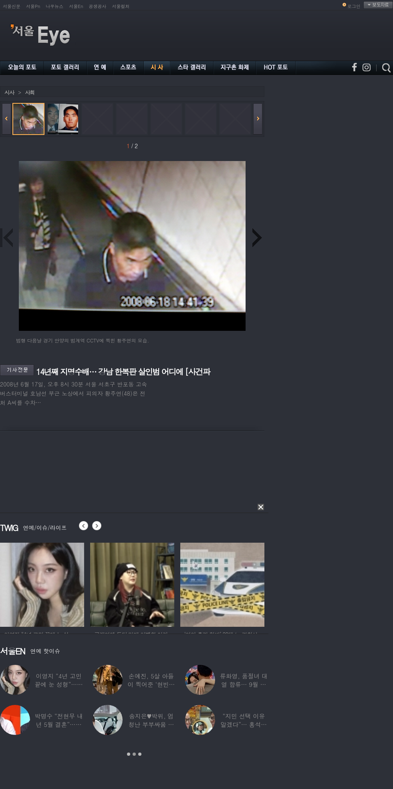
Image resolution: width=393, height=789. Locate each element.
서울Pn (33, 6)
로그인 (354, 6)
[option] (42, 583)
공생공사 (98, 6)
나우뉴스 (54, 6)
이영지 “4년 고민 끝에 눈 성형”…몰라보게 (58, 684)
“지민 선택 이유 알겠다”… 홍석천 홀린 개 (244, 724)
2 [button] (134, 754)
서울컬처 (121, 6)
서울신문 (11, 6)
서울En (76, 6)
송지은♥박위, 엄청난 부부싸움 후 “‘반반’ (151, 724)
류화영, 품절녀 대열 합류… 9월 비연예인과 (244, 684)
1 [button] (128, 754)
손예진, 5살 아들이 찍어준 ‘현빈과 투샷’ (151, 684)
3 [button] (139, 754)
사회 (29, 92)
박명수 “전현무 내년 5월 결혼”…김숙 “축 (58, 724)
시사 (9, 92)
